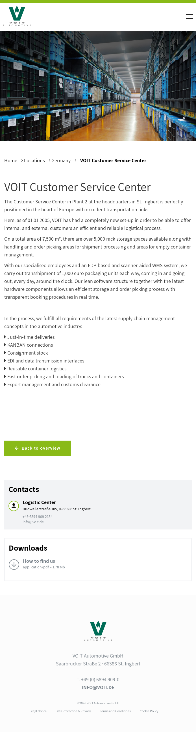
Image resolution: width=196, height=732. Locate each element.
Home (10, 160)
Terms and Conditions (115, 711)
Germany (61, 160)
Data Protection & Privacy (73, 711)
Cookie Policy (149, 711)
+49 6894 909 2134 (38, 516)
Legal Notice (38, 711)
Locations (34, 160)
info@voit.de (33, 522)
